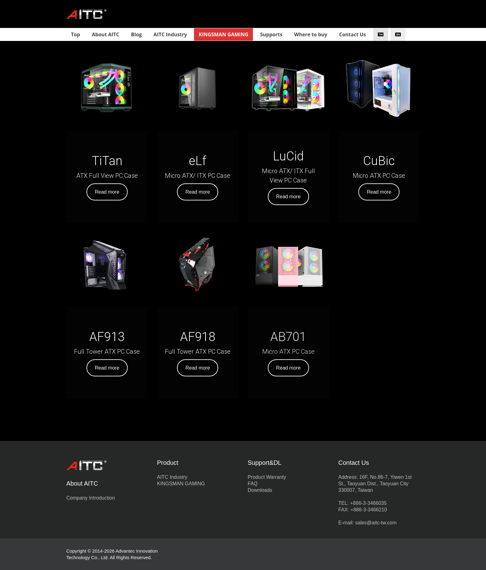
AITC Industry (172, 477)
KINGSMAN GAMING (181, 483)
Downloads (260, 490)
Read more (107, 192)
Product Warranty (267, 477)
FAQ (253, 483)
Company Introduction (90, 497)
